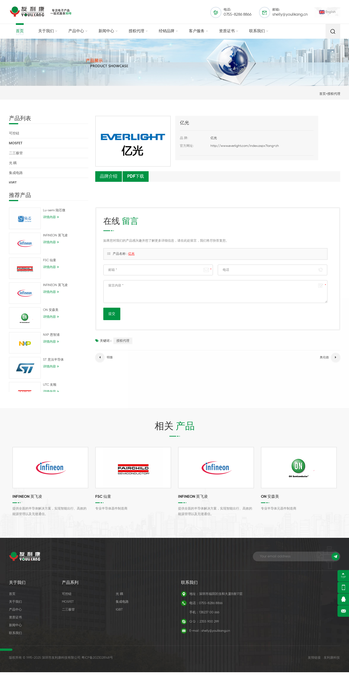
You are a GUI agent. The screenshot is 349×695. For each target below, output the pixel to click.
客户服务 (197, 31)
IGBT (13, 182)
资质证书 (227, 31)
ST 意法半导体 (53, 364)
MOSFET (16, 143)
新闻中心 (106, 31)
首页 (20, 31)
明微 (110, 357)
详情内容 (49, 221)
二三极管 (16, 153)
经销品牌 (166, 31)
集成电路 (16, 172)
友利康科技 (332, 680)
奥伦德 (324, 357)
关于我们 (46, 31)
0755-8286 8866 (237, 15)
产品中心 (76, 31)
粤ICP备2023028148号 (97, 680)
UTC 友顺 (49, 389)
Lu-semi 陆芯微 (54, 214)
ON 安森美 (50, 314)
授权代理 (136, 31)
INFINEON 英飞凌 (55, 239)
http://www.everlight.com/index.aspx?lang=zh (245, 146)
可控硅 (14, 133)
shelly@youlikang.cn (290, 15)
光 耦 (13, 162)
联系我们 (257, 31)
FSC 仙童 (49, 264)
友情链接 (314, 680)
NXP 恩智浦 (51, 339)
